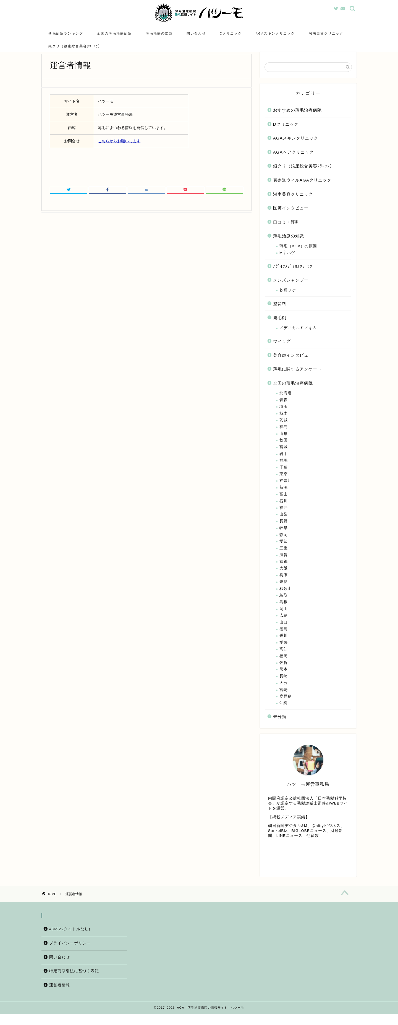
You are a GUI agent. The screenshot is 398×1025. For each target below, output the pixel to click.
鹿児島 (285, 705)
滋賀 (283, 563)
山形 (283, 442)
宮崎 (283, 698)
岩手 (283, 462)
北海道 (285, 401)
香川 (283, 644)
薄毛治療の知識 (159, 33)
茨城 (283, 428)
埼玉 (283, 415)
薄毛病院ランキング (65, 33)
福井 (283, 516)
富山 (283, 502)
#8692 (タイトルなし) (69, 940)
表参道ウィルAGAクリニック (302, 188)
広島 (283, 624)
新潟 (283, 496)
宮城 (283, 455)
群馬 (283, 469)
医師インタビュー (290, 216)
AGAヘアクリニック (293, 160)
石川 (283, 509)
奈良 (283, 590)
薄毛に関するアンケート (297, 377)
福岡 (283, 664)
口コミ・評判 (286, 230)
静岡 (283, 543)
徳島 (283, 637)
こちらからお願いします (119, 149)
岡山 (283, 617)
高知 (283, 657)
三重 (283, 556)
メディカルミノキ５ (298, 336)
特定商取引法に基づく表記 (74, 982)
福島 (283, 435)
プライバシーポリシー (70, 954)
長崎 (283, 684)
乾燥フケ (287, 298)
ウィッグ (282, 349)
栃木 (283, 422)
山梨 (283, 523)
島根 (283, 610)
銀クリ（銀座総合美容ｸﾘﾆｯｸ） (75, 46)
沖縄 (283, 711)
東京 (283, 482)
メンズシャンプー (290, 288)
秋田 (283, 448)
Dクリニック (231, 33)
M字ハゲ (287, 261)
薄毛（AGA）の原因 (298, 254)
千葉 (283, 476)
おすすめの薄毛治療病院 (297, 118)
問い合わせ (196, 33)
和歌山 (285, 597)
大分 (283, 691)
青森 (283, 408)
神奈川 (285, 489)
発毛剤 (279, 326)
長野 (283, 529)
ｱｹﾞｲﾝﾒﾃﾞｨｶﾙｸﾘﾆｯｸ (292, 274)
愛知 (283, 550)
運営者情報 (59, 996)
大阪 (283, 576)
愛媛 (283, 651)
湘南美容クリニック (326, 33)
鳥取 (283, 603)
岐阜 (283, 536)
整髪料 (279, 311)
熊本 (283, 678)
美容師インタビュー (293, 363)
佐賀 (283, 671)
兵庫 (283, 583)
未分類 (279, 724)
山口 (283, 631)
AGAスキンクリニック (275, 33)
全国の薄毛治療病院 (114, 33)
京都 (283, 570)
